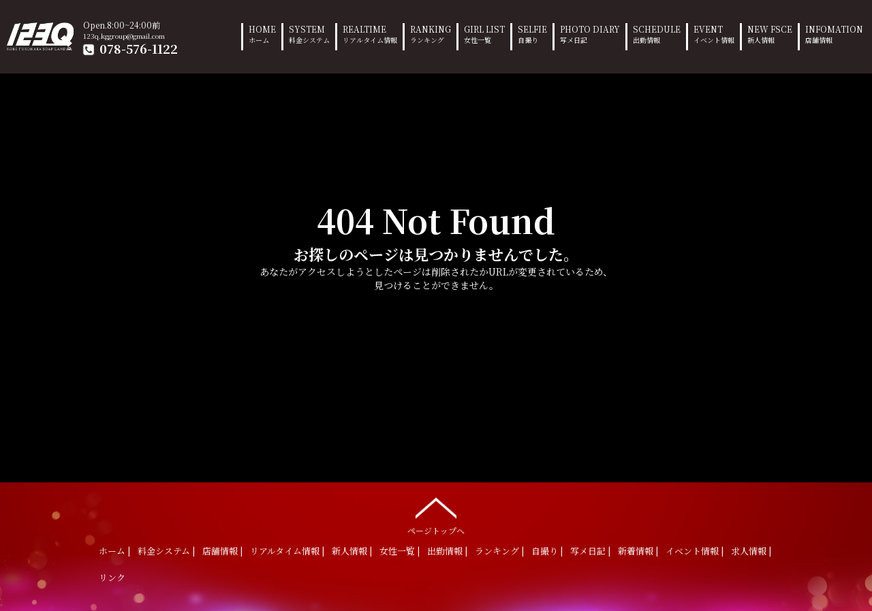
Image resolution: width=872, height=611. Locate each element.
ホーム (112, 550)
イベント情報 (692, 550)
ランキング (497, 550)
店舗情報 (220, 550)
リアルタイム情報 (285, 550)
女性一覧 (397, 550)
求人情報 (748, 550)
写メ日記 (588, 550)
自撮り (544, 550)
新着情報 (635, 550)
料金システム (164, 550)
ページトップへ (436, 513)
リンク (112, 577)
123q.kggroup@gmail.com (124, 36)
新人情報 (349, 550)
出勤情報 (445, 550)
